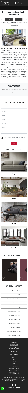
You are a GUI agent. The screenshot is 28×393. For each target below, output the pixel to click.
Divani (14, 361)
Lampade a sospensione (14, 347)
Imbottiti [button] (8, 89)
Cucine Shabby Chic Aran (14, 375)
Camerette (13, 356)
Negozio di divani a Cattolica (14, 295)
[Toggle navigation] (25, 3)
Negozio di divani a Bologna (14, 307)
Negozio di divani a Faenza (14, 303)
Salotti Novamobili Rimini (14, 315)
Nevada (14, 248)
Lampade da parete (14, 348)
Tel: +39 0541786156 (14, 380)
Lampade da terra (14, 345)
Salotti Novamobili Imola (14, 335)
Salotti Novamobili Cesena (13, 323)
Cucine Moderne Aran (14, 372)
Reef (21, 7)
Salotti (18, 7)
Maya (14, 174)
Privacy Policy (22, 137)
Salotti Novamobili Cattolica (14, 319)
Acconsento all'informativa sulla (14, 137)
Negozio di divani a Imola (14, 311)
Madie (14, 363)
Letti (14, 353)
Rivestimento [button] (14, 89)
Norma (14, 198)
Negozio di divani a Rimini (14, 290)
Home (7, 7)
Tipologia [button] (24, 89)
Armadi (14, 357)
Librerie (14, 364)
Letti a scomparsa (14, 354)
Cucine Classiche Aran (14, 373)
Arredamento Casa (12, 7)
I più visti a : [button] (14, 92)
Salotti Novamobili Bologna (14, 331)
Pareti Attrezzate (14, 366)
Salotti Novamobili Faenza (14, 327)
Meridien (14, 223)
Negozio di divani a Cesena (14, 299)
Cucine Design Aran (14, 370)
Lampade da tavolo (13, 344)
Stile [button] (20, 89)
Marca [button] (3, 89)
